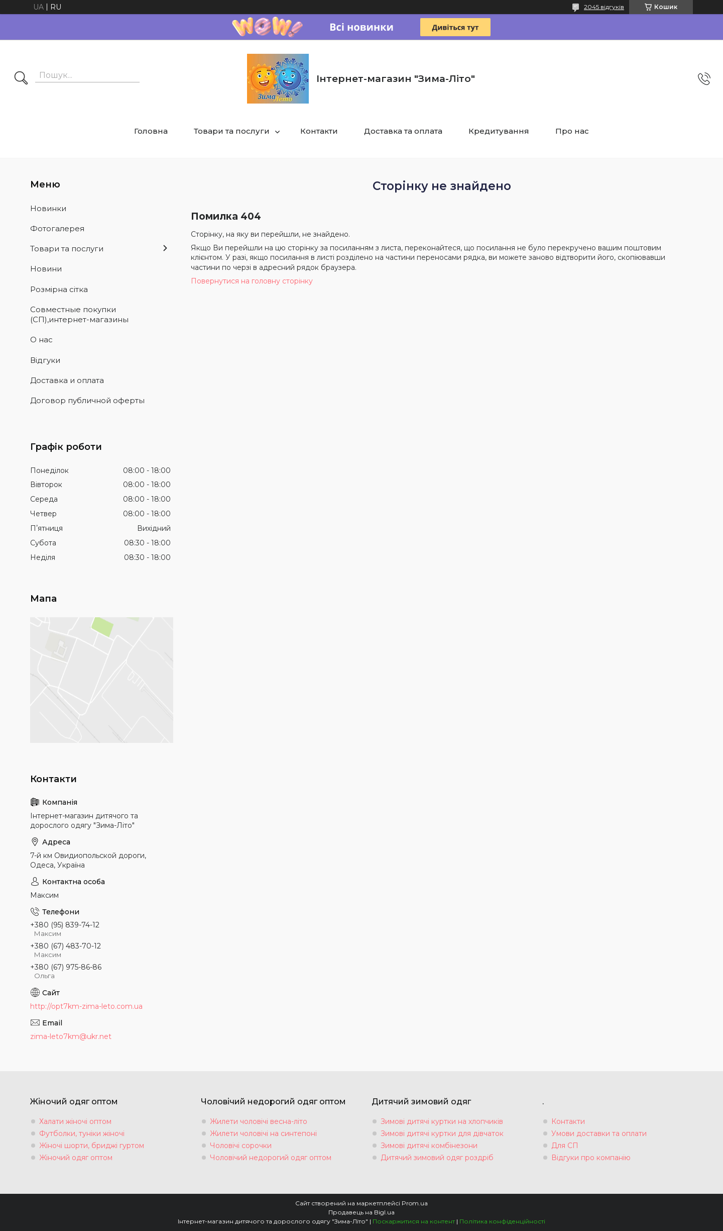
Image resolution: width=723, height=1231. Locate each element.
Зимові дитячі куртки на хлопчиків (442, 1121)
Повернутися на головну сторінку (252, 281)
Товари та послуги (232, 131)
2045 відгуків (604, 7)
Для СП (564, 1145)
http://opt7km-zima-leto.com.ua (86, 1006)
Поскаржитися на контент (414, 1221)
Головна (151, 131)
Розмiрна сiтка (59, 289)
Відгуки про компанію (591, 1157)
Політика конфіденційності (502, 1221)
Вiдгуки (45, 360)
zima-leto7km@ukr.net (70, 1036)
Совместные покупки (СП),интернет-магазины (79, 314)
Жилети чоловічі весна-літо (258, 1121)
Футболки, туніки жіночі (82, 1133)
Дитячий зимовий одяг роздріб (437, 1157)
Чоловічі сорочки (241, 1145)
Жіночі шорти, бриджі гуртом (91, 1145)
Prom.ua (415, 1203)
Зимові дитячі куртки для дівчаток (442, 1133)
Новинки (48, 208)
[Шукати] (21, 78)
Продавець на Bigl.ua (361, 1212)
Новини (46, 268)
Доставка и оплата (67, 380)
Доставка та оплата (403, 131)
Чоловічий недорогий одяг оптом (270, 1157)
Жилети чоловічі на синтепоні (263, 1133)
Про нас (572, 131)
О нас (41, 339)
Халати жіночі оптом (75, 1121)
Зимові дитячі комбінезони (429, 1145)
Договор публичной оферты (87, 400)
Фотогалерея (57, 228)
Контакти (319, 131)
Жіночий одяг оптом (75, 1157)
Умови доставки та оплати (599, 1133)
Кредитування (498, 131)
